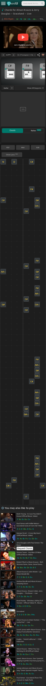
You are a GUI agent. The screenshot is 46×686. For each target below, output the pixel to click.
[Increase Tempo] (14, 55)
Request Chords (24, 548)
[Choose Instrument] (12, 88)
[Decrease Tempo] (3, 55)
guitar (6, 88)
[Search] (42, 3)
